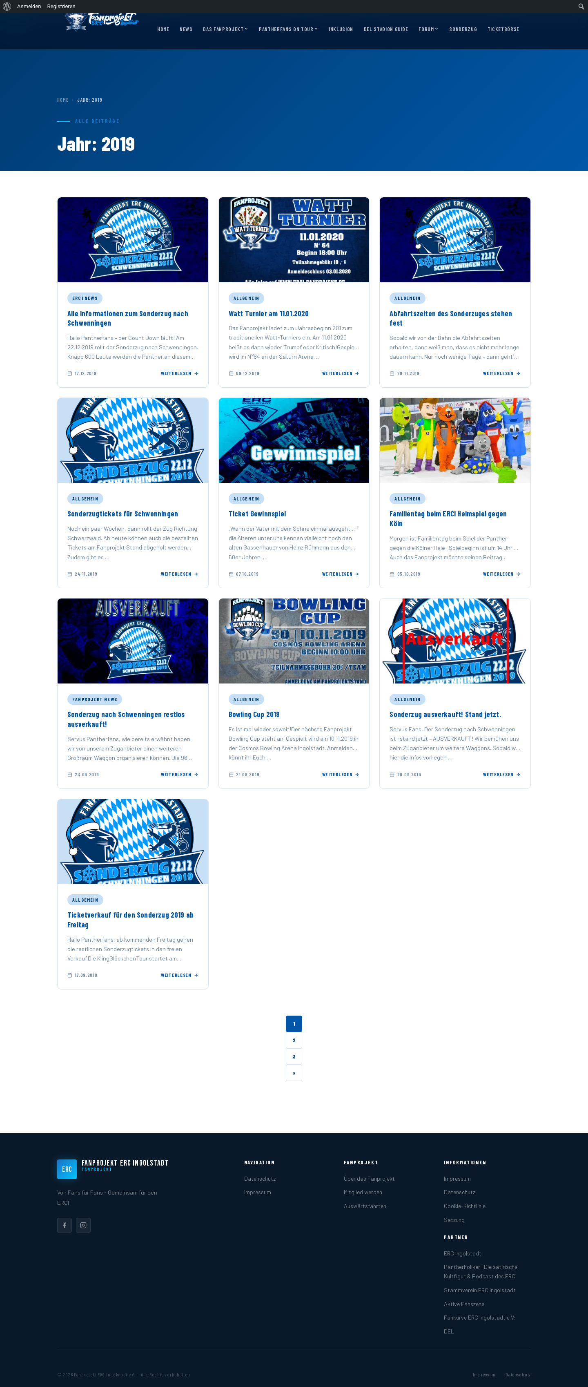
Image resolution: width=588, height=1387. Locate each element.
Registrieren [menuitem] (61, 6)
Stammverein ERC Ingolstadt (480, 1289)
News (186, 29)
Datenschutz (260, 1178)
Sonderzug (463, 29)
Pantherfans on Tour (288, 29)
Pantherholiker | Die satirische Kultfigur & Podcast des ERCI (480, 1271)
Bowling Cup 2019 (254, 714)
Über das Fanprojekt (369, 1178)
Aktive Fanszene (464, 1303)
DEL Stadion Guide (386, 29)
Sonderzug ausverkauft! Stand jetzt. (445, 714)
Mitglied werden (363, 1191)
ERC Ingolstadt (462, 1253)
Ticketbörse (503, 29)
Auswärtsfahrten (365, 1205)
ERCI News (85, 298)
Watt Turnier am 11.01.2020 (269, 313)
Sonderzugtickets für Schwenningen (122, 513)
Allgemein (247, 298)
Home (163, 29)
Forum (429, 29)
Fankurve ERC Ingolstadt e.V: (480, 1317)
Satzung (454, 1219)
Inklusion (341, 29)
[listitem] (64, 1225)
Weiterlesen (179, 373)
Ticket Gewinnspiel (257, 513)
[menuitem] (7, 6)
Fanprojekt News (94, 699)
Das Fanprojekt (225, 29)
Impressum (257, 1191)
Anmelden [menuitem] (29, 6)
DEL (449, 1331)
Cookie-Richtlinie (465, 1205)
